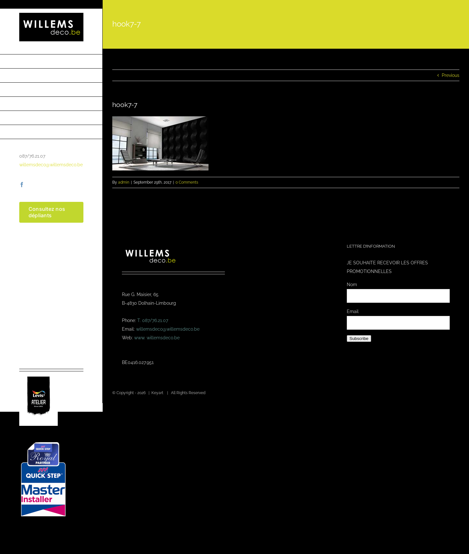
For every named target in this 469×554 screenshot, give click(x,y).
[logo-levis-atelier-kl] (38, 373)
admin (123, 182)
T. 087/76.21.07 (152, 320)
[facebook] (21, 184)
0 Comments (186, 182)
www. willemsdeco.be (157, 337)
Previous (450, 75)
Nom (352, 284)
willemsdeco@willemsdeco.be (51, 164)
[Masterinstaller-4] (43, 442)
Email (353, 311)
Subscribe (358, 338)
